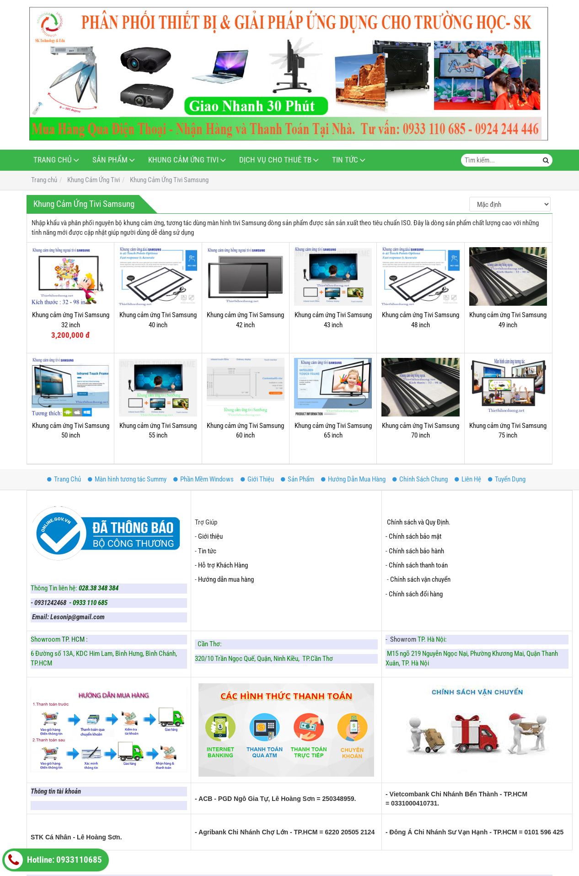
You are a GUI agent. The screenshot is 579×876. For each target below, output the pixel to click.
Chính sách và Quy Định (418, 522)
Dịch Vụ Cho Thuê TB (275, 160)
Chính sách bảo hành (416, 551)
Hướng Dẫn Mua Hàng (353, 479)
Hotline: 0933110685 (53, 860)
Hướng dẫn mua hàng (226, 579)
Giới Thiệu (257, 479)
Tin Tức (345, 160)
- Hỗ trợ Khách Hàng (221, 565)
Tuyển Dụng (506, 479)
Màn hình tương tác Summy (127, 479)
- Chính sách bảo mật (414, 536)
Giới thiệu (210, 536)
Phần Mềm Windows (203, 479)
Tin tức (207, 551)
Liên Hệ (468, 479)
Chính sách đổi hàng (416, 594)
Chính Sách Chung (420, 479)
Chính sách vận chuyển (420, 579)
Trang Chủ (52, 160)
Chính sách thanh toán (418, 565)
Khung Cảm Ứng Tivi (183, 160)
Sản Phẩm (110, 160)
